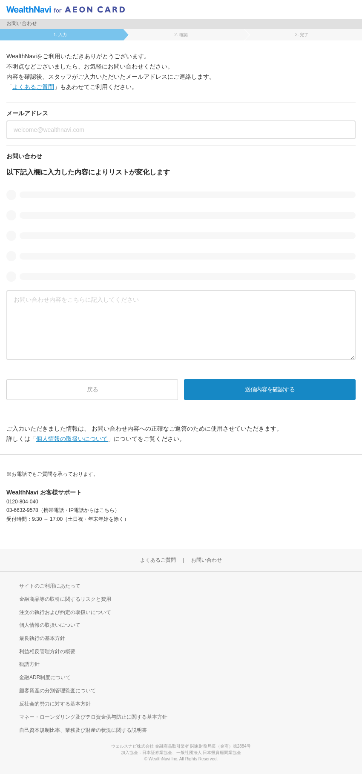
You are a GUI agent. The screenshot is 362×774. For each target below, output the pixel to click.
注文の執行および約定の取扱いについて (65, 612)
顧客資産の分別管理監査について (57, 691)
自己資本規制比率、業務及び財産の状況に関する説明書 (83, 730)
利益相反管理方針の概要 (47, 651)
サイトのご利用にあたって (49, 586)
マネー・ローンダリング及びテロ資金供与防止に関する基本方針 (93, 717)
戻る (92, 389)
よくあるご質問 (33, 86)
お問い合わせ (24, 156)
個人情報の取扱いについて (72, 438)
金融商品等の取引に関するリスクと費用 (65, 599)
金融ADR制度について (45, 677)
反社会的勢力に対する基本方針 (55, 704)
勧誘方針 (29, 664)
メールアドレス (27, 113)
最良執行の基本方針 (42, 638)
